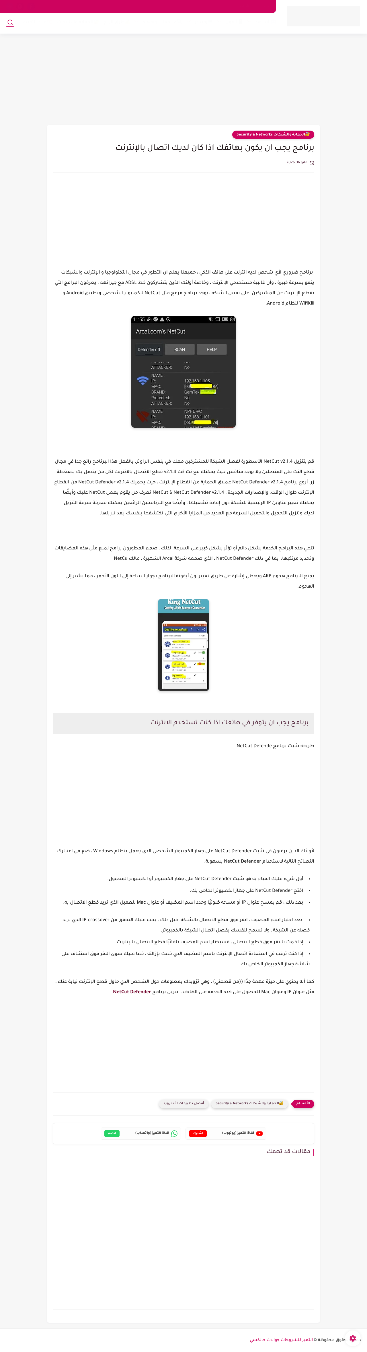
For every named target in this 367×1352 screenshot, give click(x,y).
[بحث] (10, 23)
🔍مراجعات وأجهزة (161, 23)
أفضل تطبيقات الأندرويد (183, 1104)
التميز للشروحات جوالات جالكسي (281, 1340)
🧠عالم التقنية (37, 23)
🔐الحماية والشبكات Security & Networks (273, 135)
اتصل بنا (242, 6)
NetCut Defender (132, 992)
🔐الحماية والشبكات (77, 23)
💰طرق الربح (116, 23)
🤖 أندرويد (264, 23)
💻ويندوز (203, 23)
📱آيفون (233, 23)
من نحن (263, 6)
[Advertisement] (183, 80)
